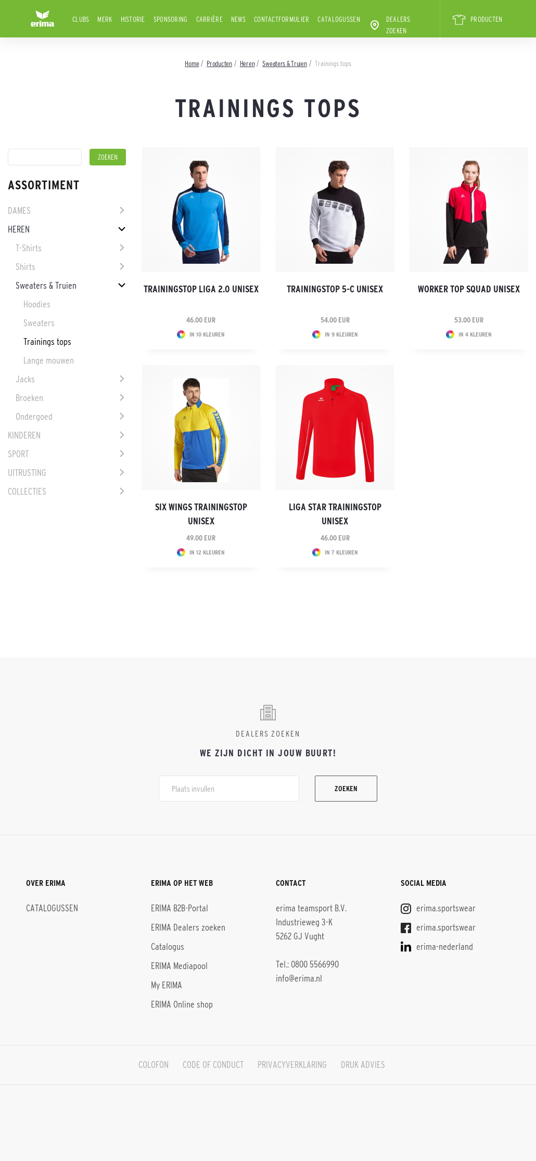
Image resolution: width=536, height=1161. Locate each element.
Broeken (29, 398)
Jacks (25, 379)
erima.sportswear (438, 908)
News (238, 19)
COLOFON (153, 1065)
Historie (133, 19)
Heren (19, 229)
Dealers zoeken (389, 25)
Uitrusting (27, 473)
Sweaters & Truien (46, 285)
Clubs (80, 19)
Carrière (209, 19)
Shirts (25, 267)
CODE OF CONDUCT (213, 1065)
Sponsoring (171, 19)
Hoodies (36, 304)
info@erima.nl (299, 978)
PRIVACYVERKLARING (292, 1065)
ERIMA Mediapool (179, 966)
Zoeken (346, 788)
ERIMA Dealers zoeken (188, 927)
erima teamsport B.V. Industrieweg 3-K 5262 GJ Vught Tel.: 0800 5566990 (311, 936)
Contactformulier (281, 19)
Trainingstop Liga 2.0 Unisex (201, 289)
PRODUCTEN (477, 20)
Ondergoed (34, 416)
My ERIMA (166, 985)
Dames (19, 210)
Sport (18, 454)
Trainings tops (47, 342)
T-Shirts (29, 248)
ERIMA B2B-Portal (179, 908)
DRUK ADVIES (363, 1065)
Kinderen (24, 435)
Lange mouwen (48, 360)
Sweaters (39, 323)
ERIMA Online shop (182, 1004)
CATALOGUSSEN (338, 19)
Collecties (27, 491)
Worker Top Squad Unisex (469, 289)
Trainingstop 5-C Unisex (335, 289)
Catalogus (167, 946)
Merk (104, 19)
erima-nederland (437, 946)
